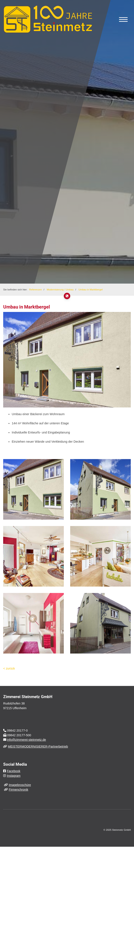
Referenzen (35, 289)
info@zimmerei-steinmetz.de (26, 739)
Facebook (13, 771)
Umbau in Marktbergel (91, 289)
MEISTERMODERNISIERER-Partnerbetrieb (38, 746)
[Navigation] (123, 19)
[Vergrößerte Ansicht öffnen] (33, 489)
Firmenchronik (18, 789)
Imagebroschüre (20, 785)
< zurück (9, 668)
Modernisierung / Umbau (60, 289)
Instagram (13, 775)
